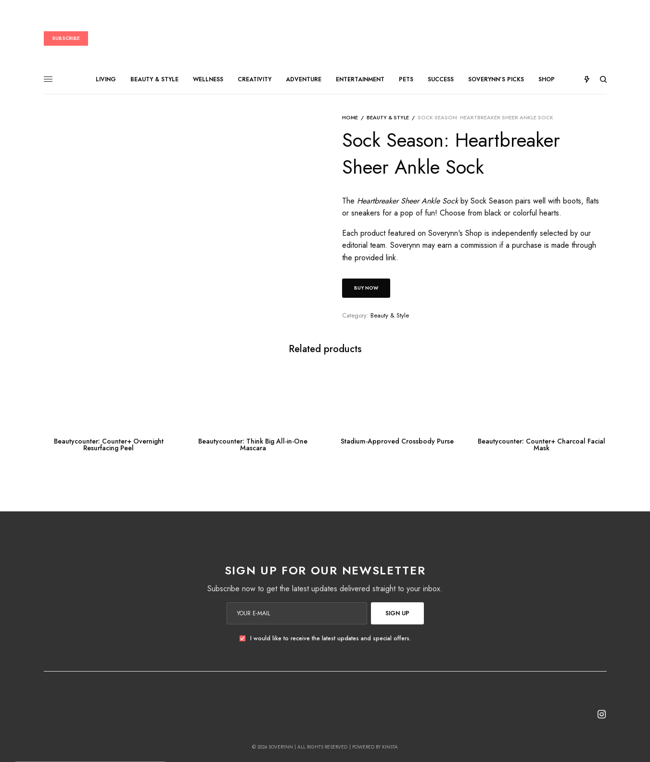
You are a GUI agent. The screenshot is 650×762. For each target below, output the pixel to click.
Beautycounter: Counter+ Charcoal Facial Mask (541, 444)
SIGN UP (397, 613)
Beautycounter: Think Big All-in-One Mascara (252, 444)
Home (350, 117)
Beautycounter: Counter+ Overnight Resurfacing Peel (109, 444)
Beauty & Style (388, 117)
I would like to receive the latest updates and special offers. (330, 638)
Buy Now (366, 288)
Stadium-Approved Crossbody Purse (397, 441)
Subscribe (66, 38)
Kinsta (390, 746)
